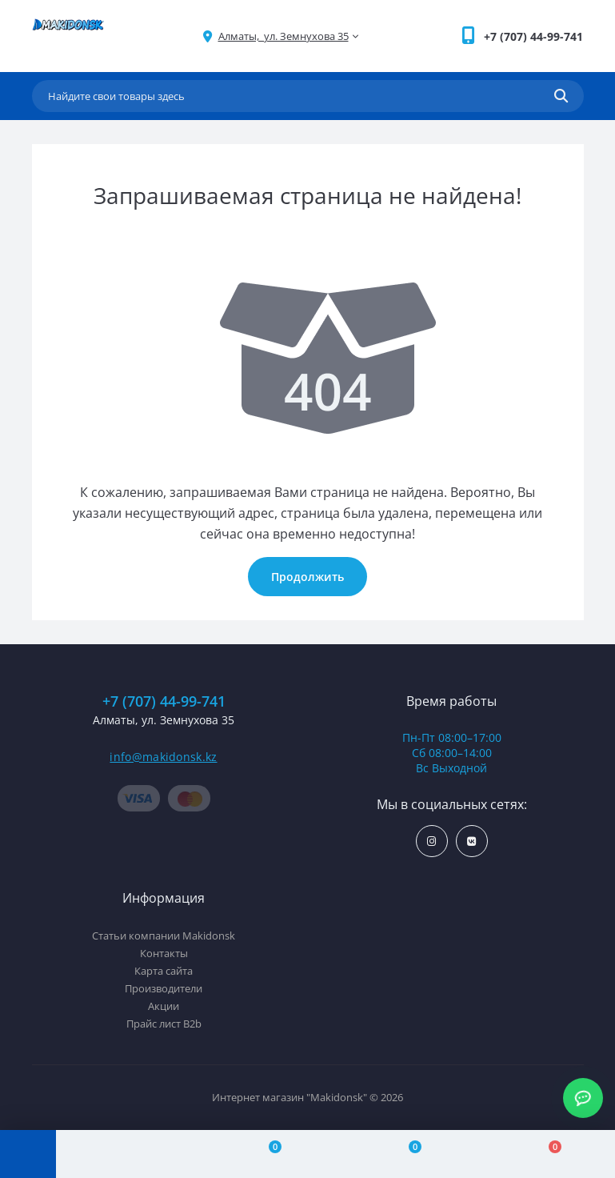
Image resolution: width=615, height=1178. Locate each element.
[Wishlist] (406, 1154)
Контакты (164, 953)
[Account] (126, 1154)
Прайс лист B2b (164, 1023)
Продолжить (307, 576)
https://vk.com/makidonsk (471, 841)
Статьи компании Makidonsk (163, 935)
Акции (163, 1006)
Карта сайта (163, 971)
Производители (163, 988)
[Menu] (28, 1154)
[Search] (561, 96)
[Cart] (545, 1154)
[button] (533, 36)
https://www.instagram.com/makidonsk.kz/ (431, 841)
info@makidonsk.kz (163, 756)
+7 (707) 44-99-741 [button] (164, 701)
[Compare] (266, 1154)
